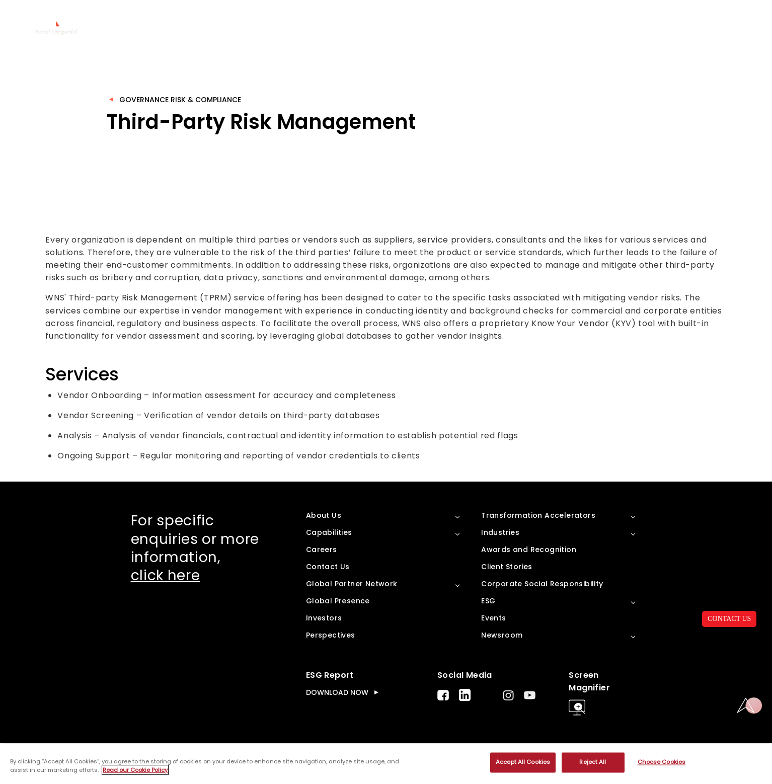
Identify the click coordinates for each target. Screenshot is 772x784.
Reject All (592, 762)
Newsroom (501, 635)
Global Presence (338, 600)
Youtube (529, 695)
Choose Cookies (662, 762)
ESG (488, 600)
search (753, 23)
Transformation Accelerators (538, 515)
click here (165, 575)
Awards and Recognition (528, 549)
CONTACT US (729, 618)
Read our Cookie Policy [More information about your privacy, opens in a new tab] (135, 770)
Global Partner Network (352, 583)
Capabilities (329, 532)
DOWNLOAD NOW (337, 692)
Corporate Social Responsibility (542, 583)
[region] (386, 764)
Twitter (487, 695)
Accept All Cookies (523, 762)
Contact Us (328, 566)
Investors (324, 617)
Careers (321, 549)
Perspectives (330, 635)
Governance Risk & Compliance (180, 100)
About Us (323, 515)
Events (493, 617)
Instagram (508, 695)
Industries (500, 532)
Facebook (443, 695)
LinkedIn (465, 695)
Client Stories (506, 566)
